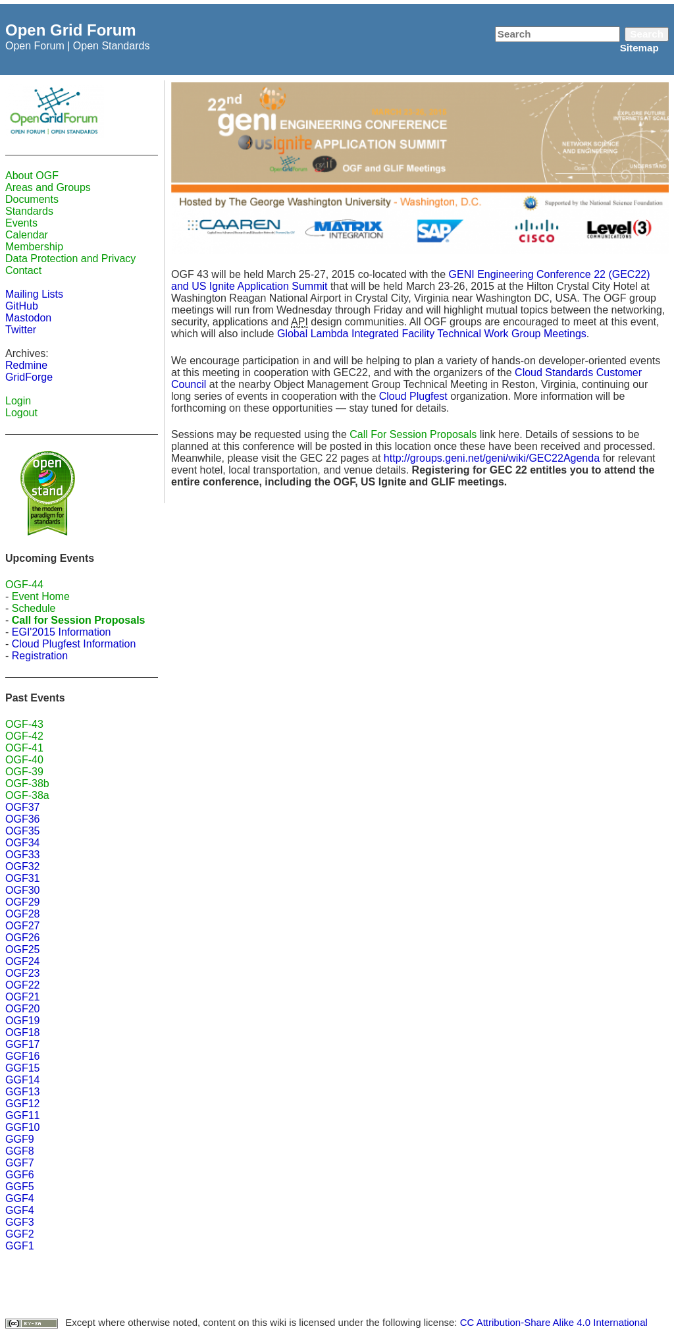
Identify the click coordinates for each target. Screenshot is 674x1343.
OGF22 (22, 985)
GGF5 (19, 1186)
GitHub (21, 306)
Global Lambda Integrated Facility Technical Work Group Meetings (431, 333)
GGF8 (19, 1151)
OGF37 (22, 807)
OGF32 (22, 866)
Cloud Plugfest (413, 396)
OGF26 (22, 937)
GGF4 (19, 1198)
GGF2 (19, 1234)
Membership (34, 246)
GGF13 (22, 1091)
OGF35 (22, 830)
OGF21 (22, 996)
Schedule (34, 608)
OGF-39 (24, 771)
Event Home (41, 596)
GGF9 (19, 1139)
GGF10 (22, 1127)
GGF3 (19, 1222)
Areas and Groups (48, 187)
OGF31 (22, 878)
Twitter (20, 329)
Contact (23, 270)
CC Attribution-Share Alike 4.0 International (554, 1322)
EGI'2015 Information (61, 632)
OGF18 (22, 1032)
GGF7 (19, 1162)
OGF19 (22, 1020)
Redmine (26, 365)
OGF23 (22, 973)
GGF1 (19, 1245)
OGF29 (22, 902)
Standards (29, 211)
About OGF (32, 175)
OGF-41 (24, 748)
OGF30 (22, 890)
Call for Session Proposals (78, 620)
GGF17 (22, 1044)
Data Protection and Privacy (70, 258)
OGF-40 (24, 759)
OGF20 (22, 1008)
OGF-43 (24, 724)
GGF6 (19, 1174)
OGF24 (22, 961)
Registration (40, 655)
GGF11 (22, 1115)
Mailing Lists (34, 294)
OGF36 (22, 819)
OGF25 (22, 949)
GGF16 (22, 1056)
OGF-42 (24, 736)
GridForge (29, 377)
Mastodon (28, 317)
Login (18, 400)
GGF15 (22, 1068)
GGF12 (22, 1103)
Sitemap (639, 47)
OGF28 (22, 913)
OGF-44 (24, 584)
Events (21, 223)
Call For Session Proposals (413, 434)
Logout (21, 412)
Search (646, 34)
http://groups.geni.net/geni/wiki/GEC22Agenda (492, 458)
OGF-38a (27, 795)
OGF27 (22, 925)
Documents (32, 199)
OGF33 (22, 854)
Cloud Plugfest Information (74, 643)
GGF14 (22, 1079)
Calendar (26, 234)
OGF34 (22, 842)
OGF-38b (27, 783)
